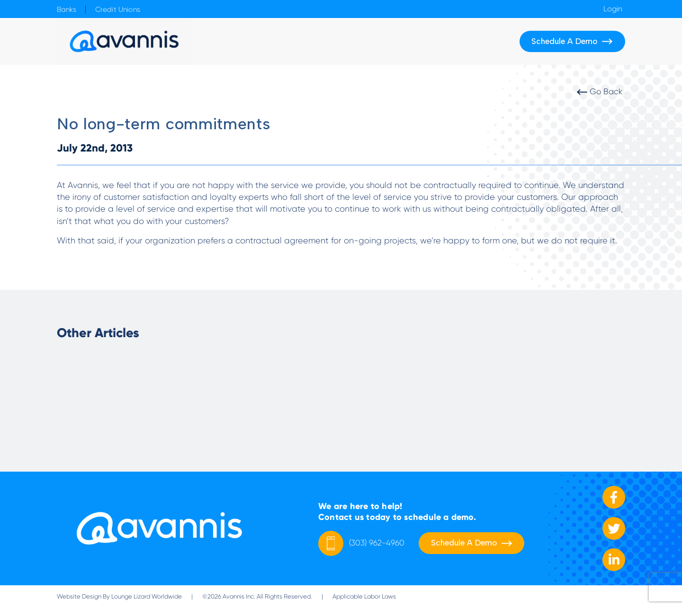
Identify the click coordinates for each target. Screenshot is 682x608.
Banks (66, 9)
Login (612, 9)
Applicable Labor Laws (364, 596)
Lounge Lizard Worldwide (146, 596)
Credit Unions (117, 9)
